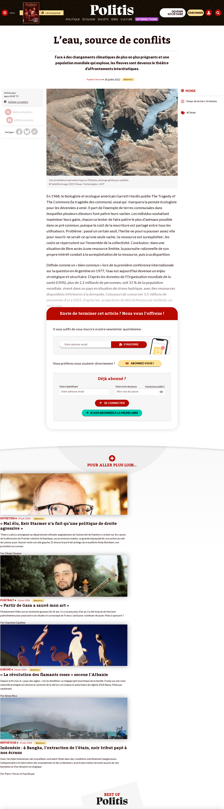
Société (103, 19)
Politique (73, 19)
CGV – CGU (69, 797)
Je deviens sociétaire (38, 750)
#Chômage (58, 756)
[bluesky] (192, 782)
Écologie (88, 19)
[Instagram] (213, 782)
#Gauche (57, 750)
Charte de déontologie (47, 797)
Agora (5, 743)
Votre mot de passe (126, 386)
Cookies (128, 797)
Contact (6, 797)
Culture (126, 19)
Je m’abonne (33, 753)
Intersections (146, 19)
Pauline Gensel (94, 79)
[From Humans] (186, 790)
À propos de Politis (37, 763)
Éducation (19, 750)
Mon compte (33, 767)
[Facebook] (182, 782)
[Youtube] (203, 782)
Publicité (116, 797)
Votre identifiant (68, 386)
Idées (114, 19)
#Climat (191, 112)
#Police (57, 746)
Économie (19, 746)
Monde (5, 763)
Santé (17, 753)
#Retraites (58, 753)
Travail (17, 743)
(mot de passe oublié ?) (155, 386)
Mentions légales (22, 797)
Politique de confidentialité (93, 797)
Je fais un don (34, 746)
